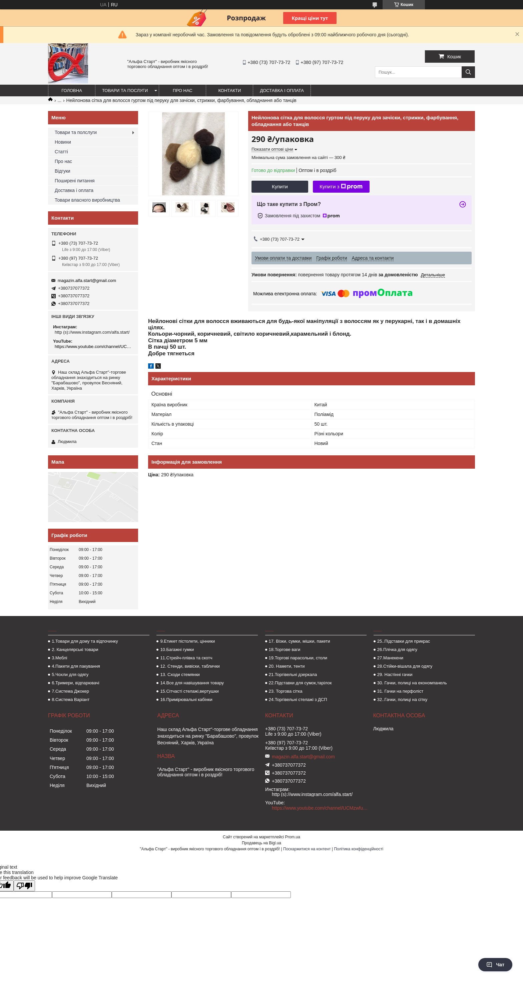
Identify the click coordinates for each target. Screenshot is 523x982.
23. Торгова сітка (286, 691)
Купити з (341, 187)
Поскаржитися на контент (307, 849)
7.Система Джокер (70, 691)
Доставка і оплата (282, 90)
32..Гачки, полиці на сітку (402, 699)
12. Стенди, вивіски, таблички (189, 666)
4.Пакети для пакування (76, 666)
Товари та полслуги (76, 132)
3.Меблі (59, 657)
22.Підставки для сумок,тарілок (300, 682)
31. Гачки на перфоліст (400, 691)
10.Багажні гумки (177, 649)
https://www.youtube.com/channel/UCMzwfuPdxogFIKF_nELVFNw (94, 346)
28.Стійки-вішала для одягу (404, 666)
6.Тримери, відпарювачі (75, 682)
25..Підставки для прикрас (403, 641)
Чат (495, 965)
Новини (63, 142)
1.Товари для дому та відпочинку (85, 641)
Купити (280, 186)
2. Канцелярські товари (75, 649)
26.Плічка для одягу (397, 649)
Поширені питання (75, 180)
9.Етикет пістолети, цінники (187, 641)
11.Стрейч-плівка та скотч (186, 657)
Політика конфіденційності (358, 849)
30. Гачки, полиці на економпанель (412, 682)
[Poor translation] (24, 885)
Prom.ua (292, 837)
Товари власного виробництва (87, 200)
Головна (71, 90)
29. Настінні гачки (395, 674)
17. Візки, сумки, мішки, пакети (299, 641)
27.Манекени (390, 657)
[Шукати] (468, 72)
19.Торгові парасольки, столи (298, 657)
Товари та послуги (125, 90)
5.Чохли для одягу (70, 674)
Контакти (229, 90)
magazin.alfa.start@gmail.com (87, 280)
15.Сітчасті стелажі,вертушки (189, 691)
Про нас (182, 90)
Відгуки (62, 171)
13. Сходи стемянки (179, 674)
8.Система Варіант (70, 699)
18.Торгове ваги (285, 649)
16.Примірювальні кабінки (186, 699)
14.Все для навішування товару (192, 682)
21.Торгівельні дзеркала (293, 674)
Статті (61, 151)
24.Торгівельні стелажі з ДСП (298, 699)
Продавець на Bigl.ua (261, 843)
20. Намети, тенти (287, 666)
